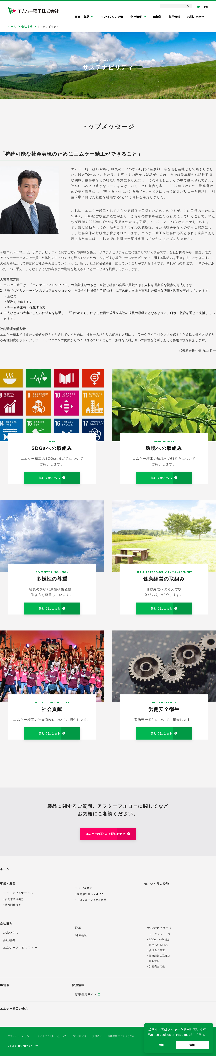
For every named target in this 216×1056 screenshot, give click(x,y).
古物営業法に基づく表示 (121, 1036)
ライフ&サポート (87, 888)
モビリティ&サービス (18, 892)
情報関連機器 (13, 904)
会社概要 (9, 940)
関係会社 (81, 935)
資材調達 (97, 1036)
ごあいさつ (11, 932)
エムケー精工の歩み (14, 1008)
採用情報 (78, 985)
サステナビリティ (159, 927)
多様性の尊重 (157, 950)
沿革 (78, 927)
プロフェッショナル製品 (92, 899)
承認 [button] (192, 1045)
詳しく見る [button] (197, 1034)
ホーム (4, 869)
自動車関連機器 (14, 899)
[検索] (176, 6)
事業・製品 (8, 883)
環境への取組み (158, 945)
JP (198, 7)
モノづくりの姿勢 (156, 883)
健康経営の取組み (160, 955)
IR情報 (5, 985)
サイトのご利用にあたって (52, 1036)
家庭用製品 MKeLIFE (90, 894)
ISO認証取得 (79, 1036)
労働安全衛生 (157, 966)
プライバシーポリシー (20, 1036)
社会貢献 (154, 961)
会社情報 (6, 923)
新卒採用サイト (86, 994)
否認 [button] (161, 1045)
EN (206, 7)
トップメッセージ (160, 934)
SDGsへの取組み (159, 939)
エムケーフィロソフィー (20, 947)
